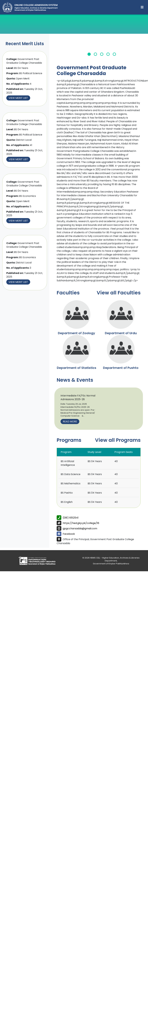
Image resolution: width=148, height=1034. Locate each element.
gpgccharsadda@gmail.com (80, 528)
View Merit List (18, 98)
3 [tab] (101, 54)
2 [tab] (95, 54)
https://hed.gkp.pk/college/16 (81, 523)
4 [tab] (108, 54)
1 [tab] (89, 54)
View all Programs (118, 440)
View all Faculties (119, 292)
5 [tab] (114, 54)
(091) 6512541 (71, 517)
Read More (70, 421)
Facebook (69, 534)
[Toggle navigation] (142, 7)
